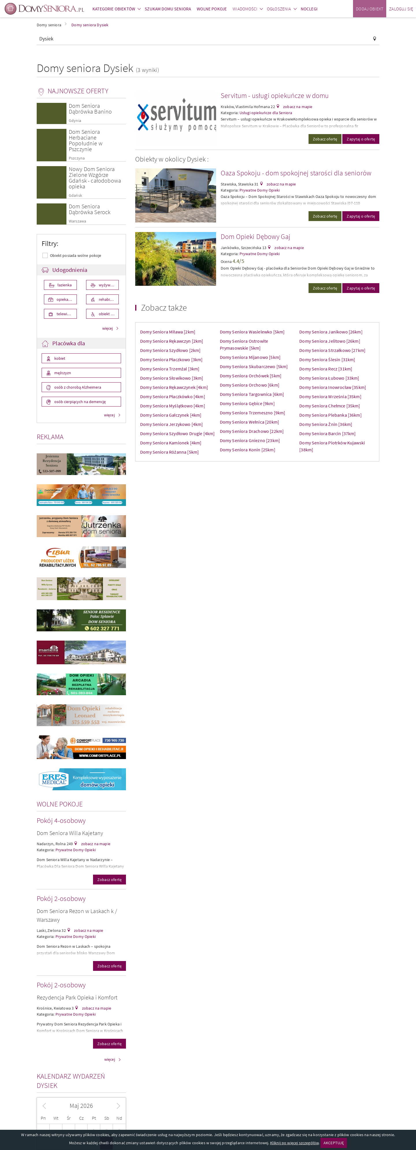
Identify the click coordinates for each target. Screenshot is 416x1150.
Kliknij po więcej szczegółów (294, 1142)
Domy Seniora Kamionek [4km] (170, 443)
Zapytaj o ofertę (361, 139)
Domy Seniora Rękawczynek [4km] (174, 387)
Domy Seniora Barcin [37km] (327, 433)
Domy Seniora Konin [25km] (247, 449)
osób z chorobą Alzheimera (77, 387)
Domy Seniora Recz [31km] (325, 369)
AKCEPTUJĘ (334, 1142)
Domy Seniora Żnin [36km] (325, 424)
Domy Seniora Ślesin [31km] (327, 359)
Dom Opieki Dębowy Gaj (255, 236)
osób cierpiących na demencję (79, 401)
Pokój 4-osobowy (61, 820)
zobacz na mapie (95, 843)
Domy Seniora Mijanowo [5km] (250, 357)
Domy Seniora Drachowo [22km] (252, 431)
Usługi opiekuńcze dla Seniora (265, 112)
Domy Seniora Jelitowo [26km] (329, 341)
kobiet (59, 358)
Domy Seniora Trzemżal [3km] (169, 369)
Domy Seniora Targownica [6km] (252, 394)
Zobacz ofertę (109, 879)
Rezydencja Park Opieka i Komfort (77, 997)
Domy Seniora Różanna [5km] (169, 452)
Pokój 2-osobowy (61, 898)
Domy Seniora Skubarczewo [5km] (254, 366)
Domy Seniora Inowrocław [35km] (332, 387)
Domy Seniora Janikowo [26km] (330, 332)
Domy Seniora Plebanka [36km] (330, 415)
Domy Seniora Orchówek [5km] (250, 376)
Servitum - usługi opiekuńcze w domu (275, 95)
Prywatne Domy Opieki (75, 849)
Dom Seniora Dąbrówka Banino (90, 108)
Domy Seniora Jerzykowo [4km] (171, 424)
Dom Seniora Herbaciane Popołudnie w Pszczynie (86, 140)
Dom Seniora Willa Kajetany (70, 832)
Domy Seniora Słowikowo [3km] (171, 378)
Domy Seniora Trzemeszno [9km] (252, 413)
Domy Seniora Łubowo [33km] (329, 378)
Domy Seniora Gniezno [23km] (250, 440)
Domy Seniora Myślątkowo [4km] (172, 406)
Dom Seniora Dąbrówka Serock (89, 209)
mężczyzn (62, 372)
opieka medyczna (66, 299)
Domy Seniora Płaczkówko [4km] (172, 396)
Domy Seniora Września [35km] (330, 396)
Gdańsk (75, 195)
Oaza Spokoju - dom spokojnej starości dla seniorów (296, 172)
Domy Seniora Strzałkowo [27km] (332, 350)
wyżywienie (108, 285)
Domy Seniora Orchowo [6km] (249, 385)
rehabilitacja (108, 299)
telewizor (64, 313)
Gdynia (75, 120)
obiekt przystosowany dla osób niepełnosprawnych (108, 313)
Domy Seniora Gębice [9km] (247, 403)
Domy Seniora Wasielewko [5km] (252, 332)
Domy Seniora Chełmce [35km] (329, 406)
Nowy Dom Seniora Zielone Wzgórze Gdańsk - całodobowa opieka (95, 177)
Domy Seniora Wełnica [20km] (249, 422)
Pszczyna (77, 158)
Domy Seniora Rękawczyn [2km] (171, 341)
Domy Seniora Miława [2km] (167, 332)
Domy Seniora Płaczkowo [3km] (171, 359)
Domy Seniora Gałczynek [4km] (170, 415)
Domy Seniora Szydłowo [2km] (170, 350)
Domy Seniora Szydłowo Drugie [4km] (177, 433)
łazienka (64, 285)
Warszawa (77, 221)
